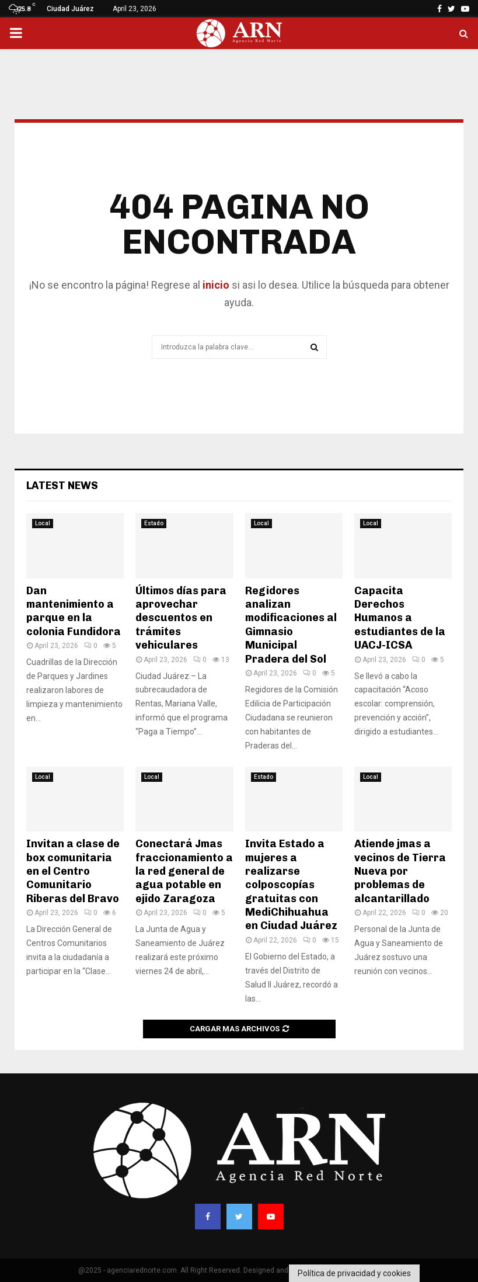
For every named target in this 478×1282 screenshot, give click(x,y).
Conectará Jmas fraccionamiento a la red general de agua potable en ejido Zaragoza (184, 871)
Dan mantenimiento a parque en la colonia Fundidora (73, 611)
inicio (214, 285)
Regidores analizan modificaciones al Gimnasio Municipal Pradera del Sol (291, 625)
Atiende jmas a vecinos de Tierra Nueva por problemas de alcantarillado (400, 871)
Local (42, 523)
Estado (153, 523)
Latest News (62, 485)
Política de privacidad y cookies (354, 1273)
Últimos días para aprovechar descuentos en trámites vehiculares (180, 618)
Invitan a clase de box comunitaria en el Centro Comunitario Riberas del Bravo (73, 871)
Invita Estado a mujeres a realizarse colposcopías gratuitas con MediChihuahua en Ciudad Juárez (291, 884)
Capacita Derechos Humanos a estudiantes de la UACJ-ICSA (399, 618)
